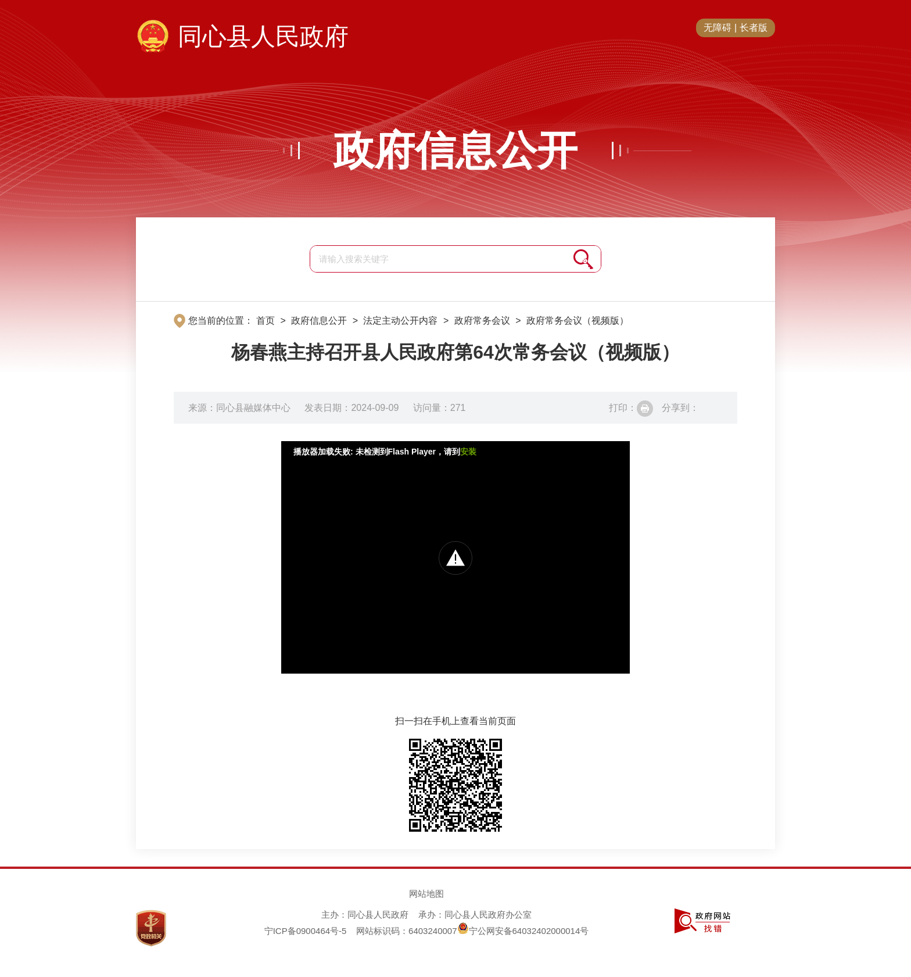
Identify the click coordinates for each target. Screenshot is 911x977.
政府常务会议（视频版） (577, 320)
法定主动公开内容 (400, 320)
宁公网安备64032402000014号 (523, 931)
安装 (468, 451)
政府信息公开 (455, 150)
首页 (265, 320)
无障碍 (717, 28)
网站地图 (426, 894)
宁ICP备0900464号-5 (305, 931)
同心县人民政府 (263, 36)
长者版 (753, 28)
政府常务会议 (482, 320)
